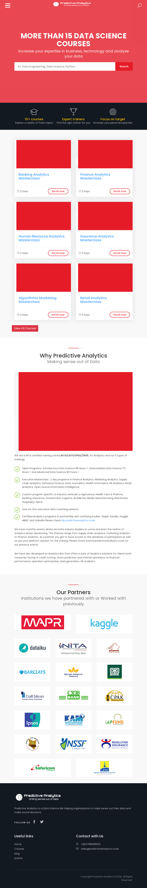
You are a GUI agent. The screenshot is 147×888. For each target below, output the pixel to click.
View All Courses (25, 328)
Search (140, 5)
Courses (19, 849)
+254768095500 (88, 844)
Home (18, 844)
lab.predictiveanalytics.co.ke (78, 520)
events (18, 858)
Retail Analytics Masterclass (93, 300)
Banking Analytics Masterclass (34, 176)
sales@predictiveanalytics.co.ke (97, 849)
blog (17, 853)
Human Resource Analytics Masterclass (42, 238)
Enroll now (58, 191)
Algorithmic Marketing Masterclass (38, 300)
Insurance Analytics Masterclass (97, 238)
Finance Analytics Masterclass (95, 176)
